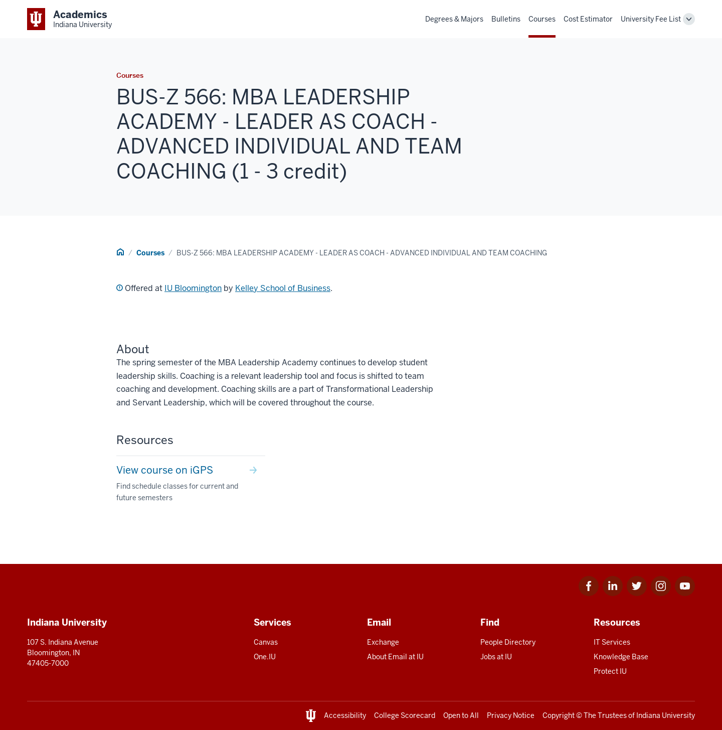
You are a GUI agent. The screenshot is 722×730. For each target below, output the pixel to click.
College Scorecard (404, 715)
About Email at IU (395, 656)
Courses (542, 19)
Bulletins (505, 19)
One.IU (265, 656)
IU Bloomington (193, 288)
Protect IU (610, 671)
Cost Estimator (588, 19)
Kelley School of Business (282, 288)
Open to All (461, 715)
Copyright (559, 715)
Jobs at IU (496, 656)
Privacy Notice (510, 715)
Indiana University (665, 715)
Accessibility (345, 715)
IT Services (612, 642)
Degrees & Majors (454, 19)
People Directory (507, 642)
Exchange (383, 642)
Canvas (266, 642)
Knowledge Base (621, 656)
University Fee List (651, 19)
